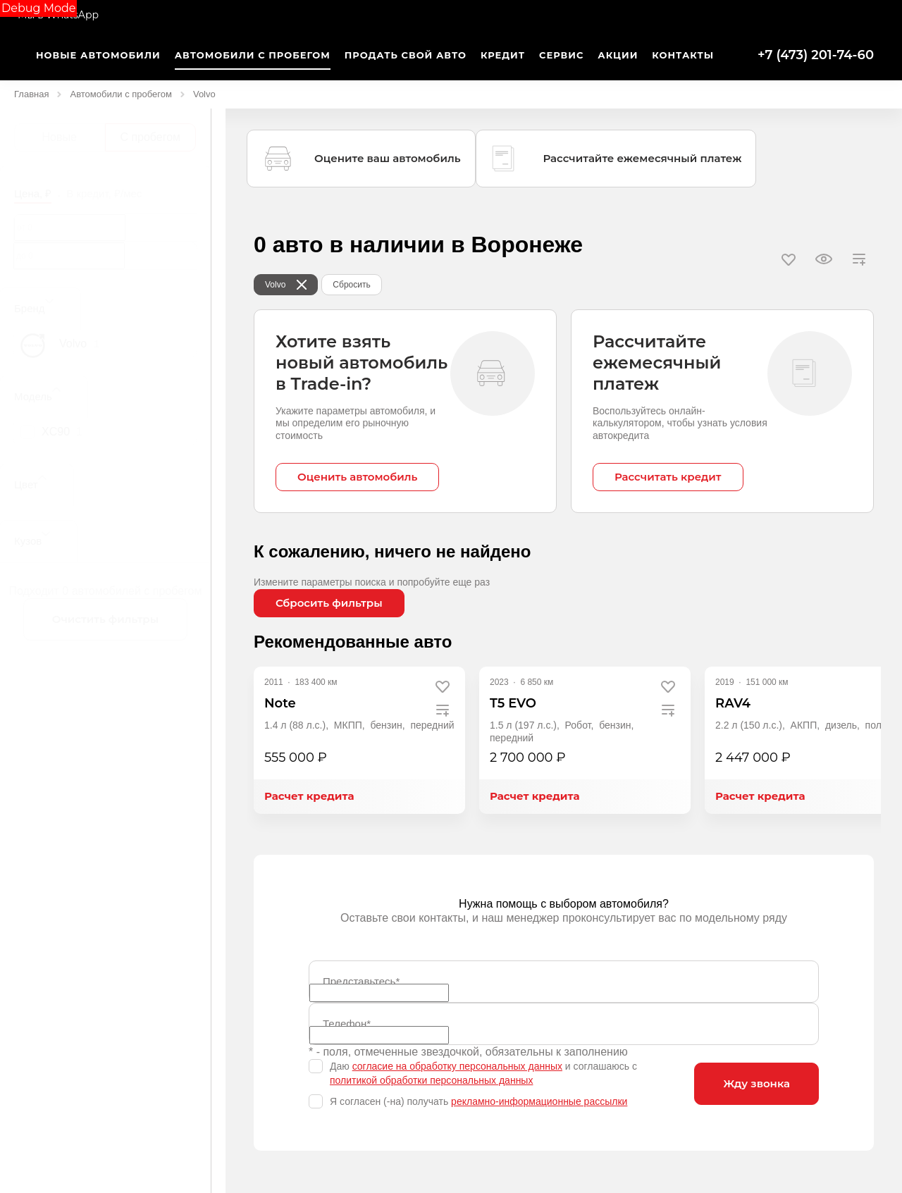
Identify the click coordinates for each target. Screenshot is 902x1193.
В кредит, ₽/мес (104, 193)
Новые (59, 137)
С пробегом (150, 137)
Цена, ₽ (32, 193)
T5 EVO (513, 703)
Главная (31, 94)
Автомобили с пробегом (120, 94)
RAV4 (732, 703)
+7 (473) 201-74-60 (816, 55)
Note (280, 703)
